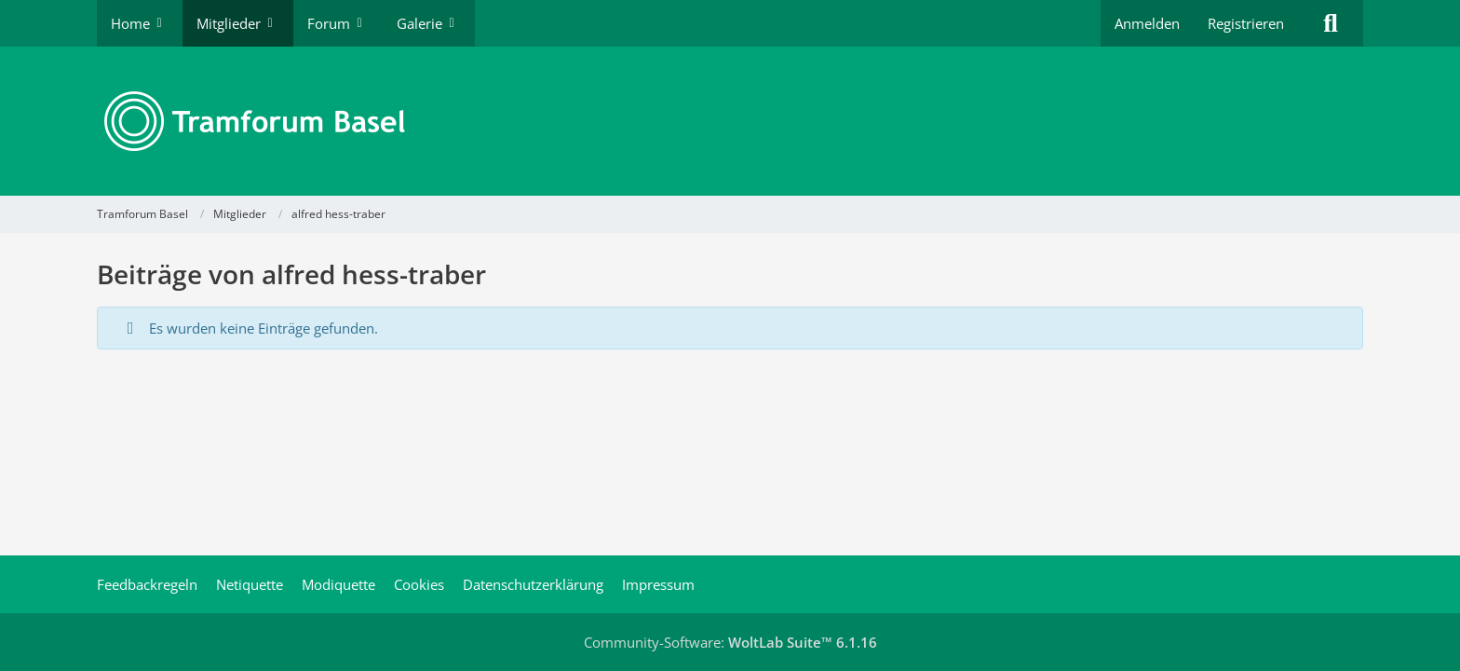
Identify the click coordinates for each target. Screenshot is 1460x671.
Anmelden (1147, 23)
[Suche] (1330, 23)
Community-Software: (730, 642)
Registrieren (1246, 23)
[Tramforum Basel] (730, 121)
